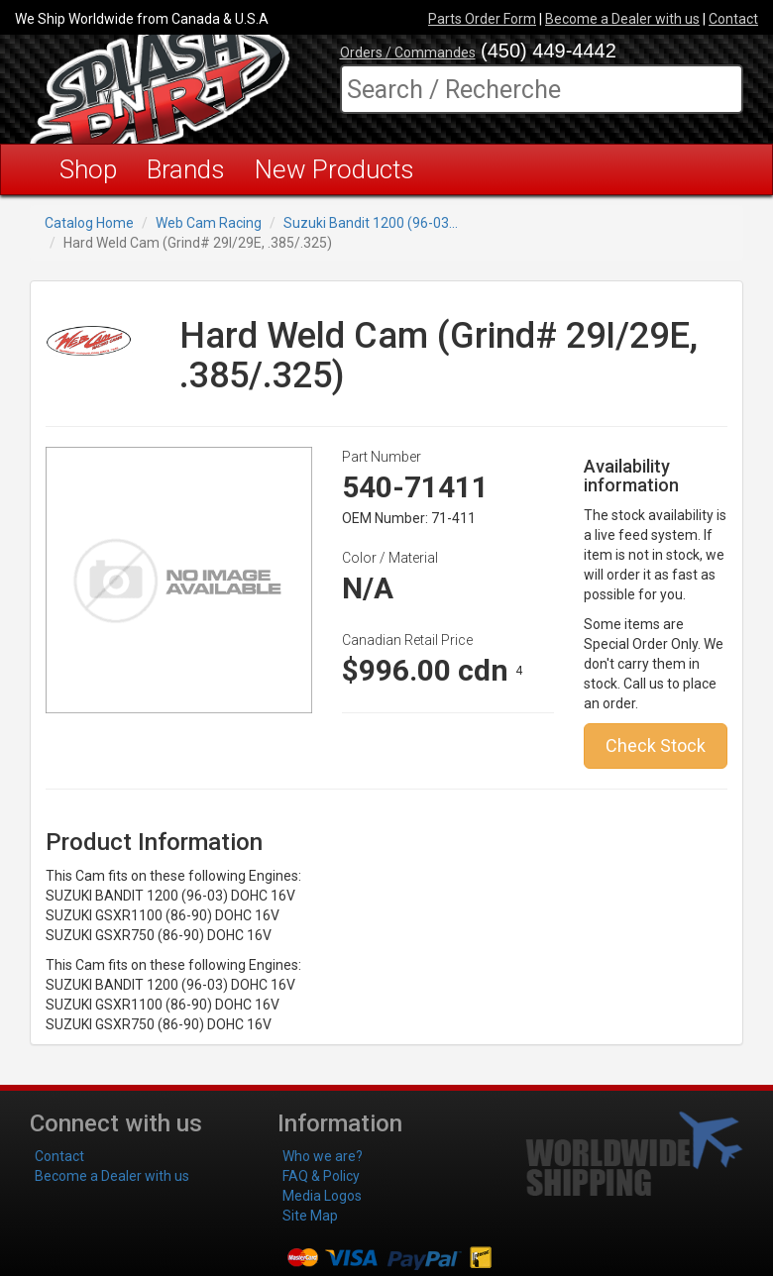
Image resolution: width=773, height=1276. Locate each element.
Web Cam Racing (209, 223)
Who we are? (322, 1156)
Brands (186, 169)
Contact (733, 19)
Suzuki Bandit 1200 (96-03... (370, 223)
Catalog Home (89, 223)
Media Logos (322, 1196)
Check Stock (656, 745)
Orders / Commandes (408, 52)
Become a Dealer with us (622, 19)
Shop (88, 169)
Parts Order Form (482, 19)
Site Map (310, 1215)
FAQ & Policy (321, 1176)
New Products (334, 169)
